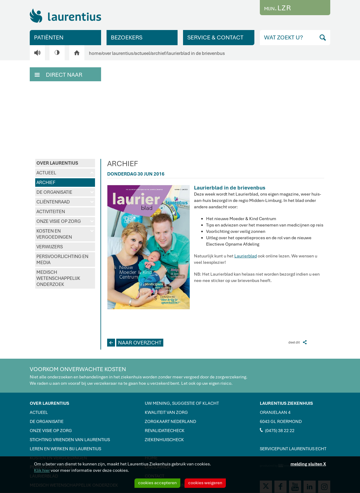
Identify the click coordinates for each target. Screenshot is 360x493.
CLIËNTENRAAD (65, 202)
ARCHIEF (45, 182)
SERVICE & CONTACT (215, 37)
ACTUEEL (65, 173)
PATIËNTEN (48, 37)
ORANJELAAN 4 (275, 412)
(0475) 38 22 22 (277, 430)
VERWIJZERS (49, 247)
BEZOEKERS (126, 37)
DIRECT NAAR (58, 74)
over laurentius (117, 53)
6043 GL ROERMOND (281, 421)
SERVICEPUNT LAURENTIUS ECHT (293, 448)
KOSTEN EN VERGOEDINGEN (65, 234)
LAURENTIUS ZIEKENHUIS (286, 403)
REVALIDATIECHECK (165, 430)
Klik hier (42, 470)
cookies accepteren (157, 482)
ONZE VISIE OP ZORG (65, 221)
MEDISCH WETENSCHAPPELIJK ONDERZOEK (58, 278)
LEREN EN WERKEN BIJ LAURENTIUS (65, 448)
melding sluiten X (308, 464)
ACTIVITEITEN (50, 212)
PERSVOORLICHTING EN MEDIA (62, 259)
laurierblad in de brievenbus (196, 53)
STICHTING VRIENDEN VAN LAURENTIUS (70, 439)
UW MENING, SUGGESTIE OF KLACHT (182, 403)
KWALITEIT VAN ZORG (166, 412)
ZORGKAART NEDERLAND (170, 421)
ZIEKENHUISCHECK (164, 439)
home (95, 53)
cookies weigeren (205, 482)
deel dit (297, 342)
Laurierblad (245, 256)
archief (158, 53)
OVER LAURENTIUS (57, 163)
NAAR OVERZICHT (134, 343)
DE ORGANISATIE (65, 192)
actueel (142, 53)
